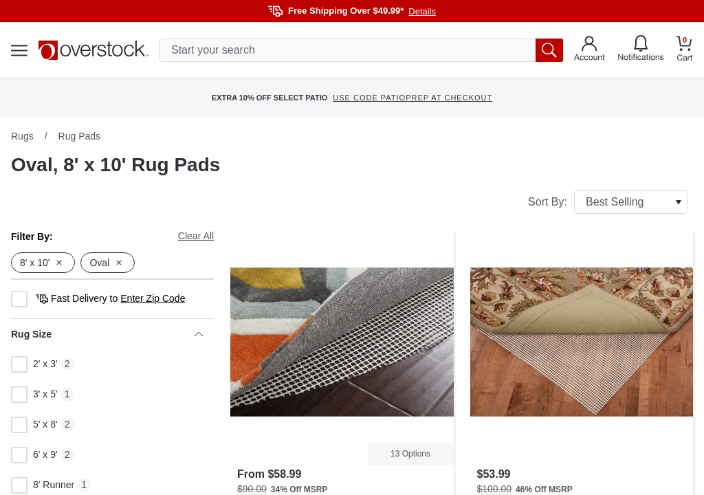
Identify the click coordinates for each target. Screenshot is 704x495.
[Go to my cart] (684, 50)
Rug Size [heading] (107, 334)
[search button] (549, 50)
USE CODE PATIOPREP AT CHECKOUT (412, 98)
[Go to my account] (589, 50)
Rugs (22, 136)
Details (422, 11)
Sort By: (608, 202)
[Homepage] (93, 50)
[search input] (361, 50)
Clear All (196, 235)
